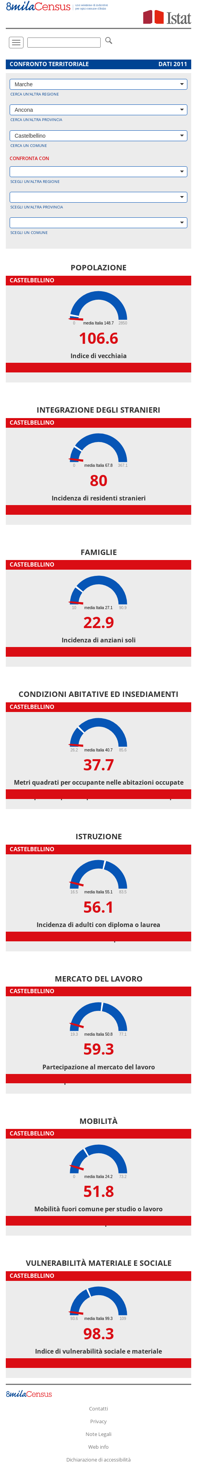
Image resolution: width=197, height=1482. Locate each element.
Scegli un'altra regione (35, 181)
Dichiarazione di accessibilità (98, 1459)
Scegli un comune (29, 232)
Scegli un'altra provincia (36, 207)
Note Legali (98, 1434)
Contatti (98, 1408)
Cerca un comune (28, 145)
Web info (98, 1446)
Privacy (98, 1421)
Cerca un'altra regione (34, 94)
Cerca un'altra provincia (36, 119)
